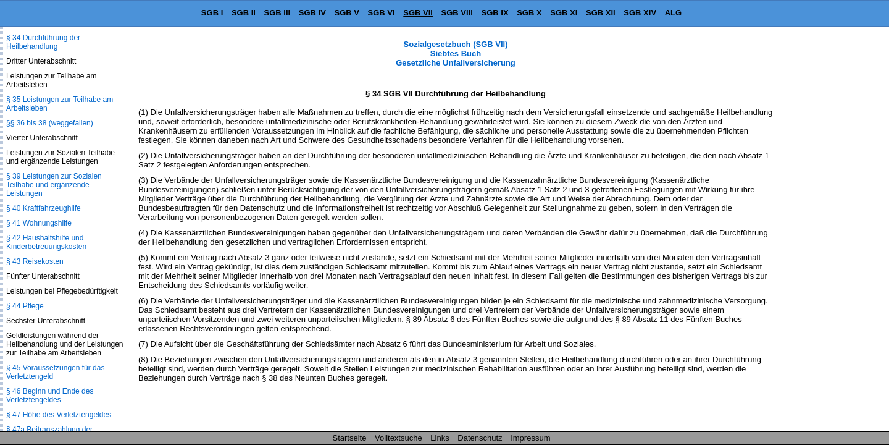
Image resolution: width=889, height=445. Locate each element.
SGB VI (381, 12)
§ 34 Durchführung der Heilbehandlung (43, 42)
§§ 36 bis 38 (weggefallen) (49, 123)
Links (439, 438)
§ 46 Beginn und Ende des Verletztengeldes (49, 395)
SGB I (212, 12)
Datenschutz (479, 438)
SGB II (244, 12)
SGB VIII (457, 12)
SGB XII (601, 12)
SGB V (346, 12)
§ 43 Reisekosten (35, 261)
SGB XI (563, 12)
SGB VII (418, 12)
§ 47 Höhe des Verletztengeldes (58, 414)
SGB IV (312, 12)
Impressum (530, 438)
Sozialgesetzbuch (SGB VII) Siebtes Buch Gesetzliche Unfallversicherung (455, 53)
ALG (673, 12)
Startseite (350, 438)
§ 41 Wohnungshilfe (39, 223)
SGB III (277, 12)
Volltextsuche (398, 438)
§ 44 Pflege (25, 306)
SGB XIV (640, 12)
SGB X (529, 12)
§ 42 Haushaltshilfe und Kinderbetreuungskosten (46, 242)
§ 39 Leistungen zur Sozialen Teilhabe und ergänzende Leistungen (54, 185)
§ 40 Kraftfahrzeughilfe (43, 208)
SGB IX (495, 12)
